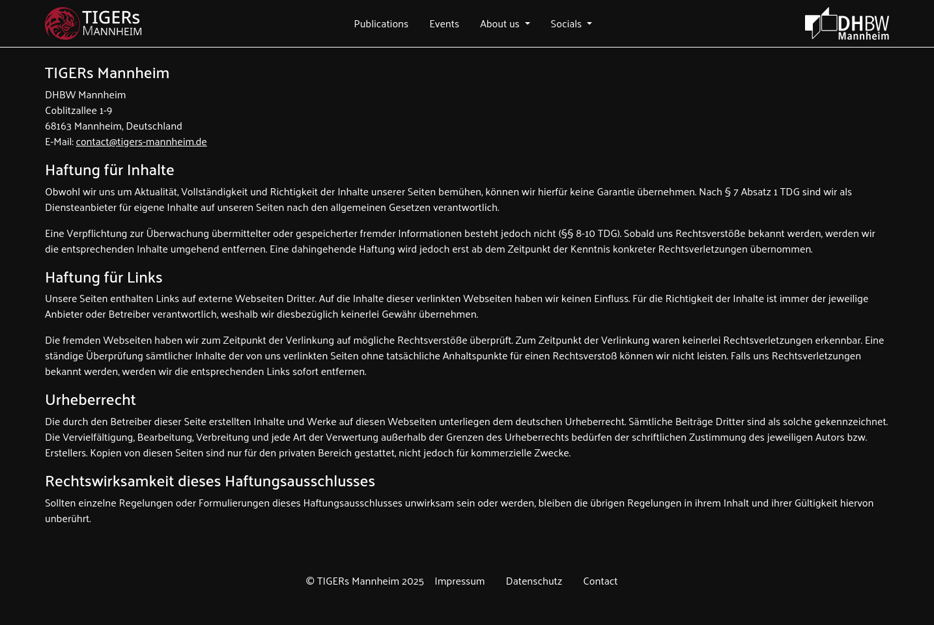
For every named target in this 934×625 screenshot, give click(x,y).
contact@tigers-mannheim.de (141, 141)
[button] (381, 23)
